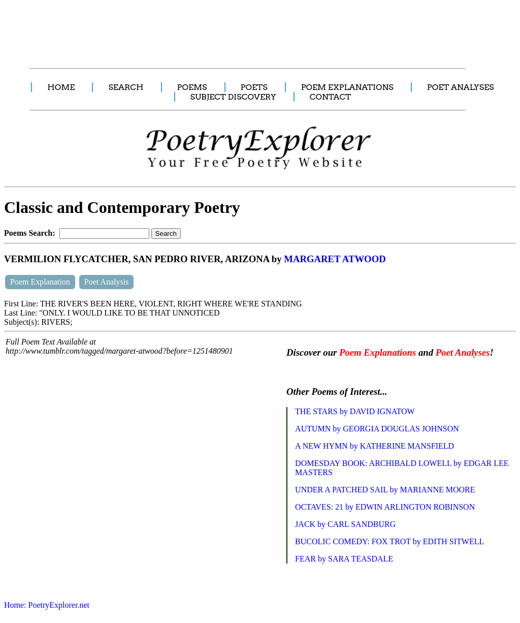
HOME (61, 87)
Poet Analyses (463, 352)
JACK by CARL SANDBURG (345, 524)
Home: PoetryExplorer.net (46, 605)
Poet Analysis (106, 281)
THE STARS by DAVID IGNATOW (354, 411)
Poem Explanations (377, 352)
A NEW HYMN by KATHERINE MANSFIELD (374, 446)
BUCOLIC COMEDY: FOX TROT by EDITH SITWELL (389, 541)
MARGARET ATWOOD (334, 259)
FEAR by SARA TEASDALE (344, 558)
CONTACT (330, 97)
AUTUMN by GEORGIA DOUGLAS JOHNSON (377, 428)
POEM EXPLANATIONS (347, 87)
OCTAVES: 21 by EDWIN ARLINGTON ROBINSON (385, 507)
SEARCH (125, 87)
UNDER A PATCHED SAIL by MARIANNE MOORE (385, 489)
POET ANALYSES (460, 87)
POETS (254, 87)
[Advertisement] (190, 28)
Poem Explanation (40, 281)
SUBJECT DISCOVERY (233, 97)
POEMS (192, 87)
